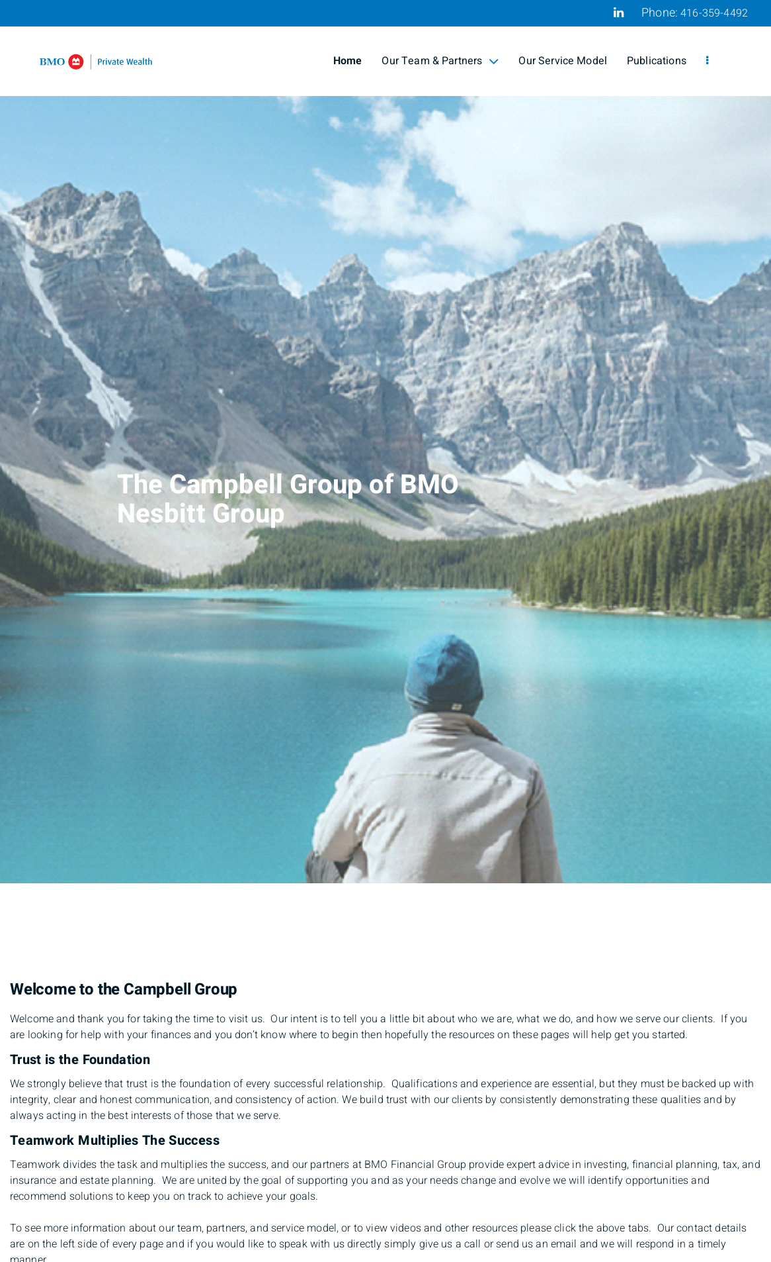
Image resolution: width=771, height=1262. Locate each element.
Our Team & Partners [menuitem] (440, 61)
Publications (656, 61)
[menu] (707, 60)
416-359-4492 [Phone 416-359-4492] (714, 13)
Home (347, 61)
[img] (385, 441)
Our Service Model (562, 61)
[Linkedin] (618, 13)
